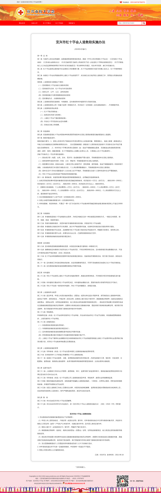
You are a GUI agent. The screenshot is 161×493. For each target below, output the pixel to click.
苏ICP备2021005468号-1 (54, 483)
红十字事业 (47, 23)
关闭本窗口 (80, 467)
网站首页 (22, 23)
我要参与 (72, 23)
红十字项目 (59, 23)
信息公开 (34, 23)
